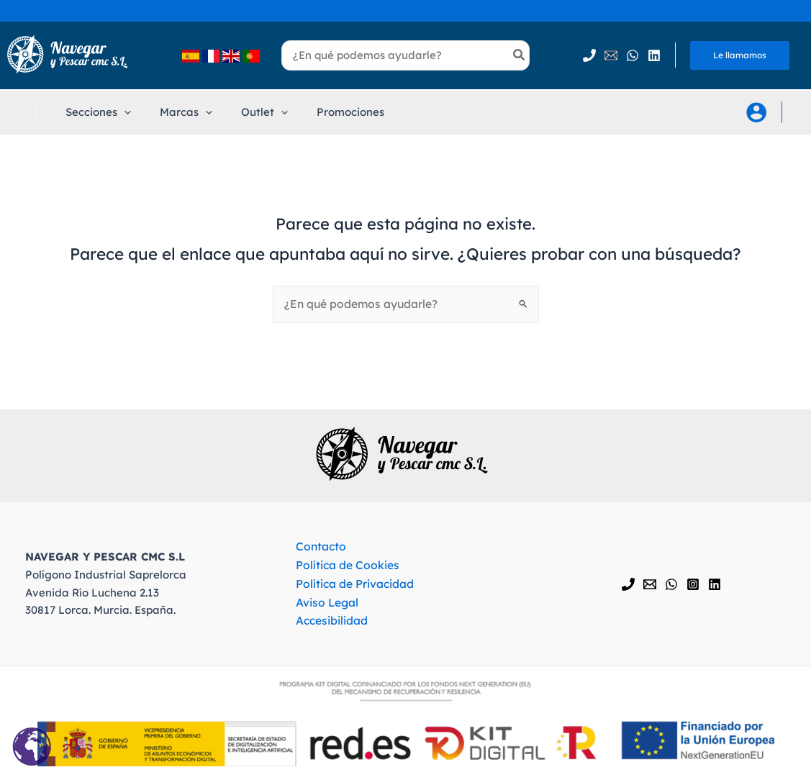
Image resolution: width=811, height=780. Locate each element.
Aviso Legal (321, 600)
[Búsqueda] (519, 55)
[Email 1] (610, 55)
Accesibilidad (326, 618)
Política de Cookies (341, 565)
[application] (120, 112)
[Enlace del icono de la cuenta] (756, 112)
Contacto (315, 547)
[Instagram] (693, 583)
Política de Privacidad (349, 582)
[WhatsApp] (632, 55)
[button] (94, 112)
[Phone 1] (589, 55)
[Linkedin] (654, 55)
